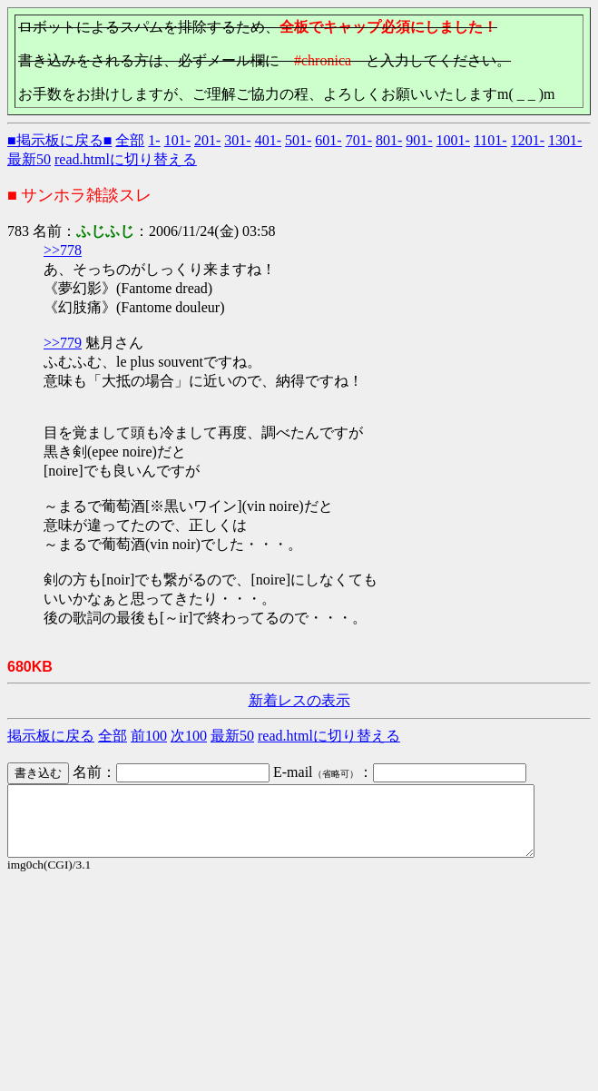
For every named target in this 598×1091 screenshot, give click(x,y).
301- (237, 140)
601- (328, 140)
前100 (149, 735)
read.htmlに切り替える (125, 159)
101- (177, 140)
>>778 (63, 250)
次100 (189, 735)
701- (359, 140)
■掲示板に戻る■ (59, 140)
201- (207, 140)
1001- (453, 140)
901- (419, 140)
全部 (129, 140)
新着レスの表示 (299, 700)
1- (154, 140)
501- (298, 140)
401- (268, 140)
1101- (490, 140)
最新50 (29, 159)
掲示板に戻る (50, 735)
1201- (527, 140)
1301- (565, 140)
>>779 (63, 342)
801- (389, 140)
